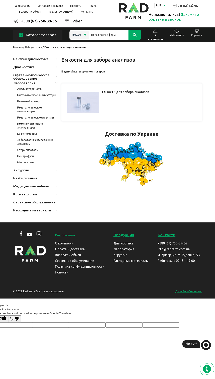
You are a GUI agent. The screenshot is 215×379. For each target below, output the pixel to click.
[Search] (115, 35)
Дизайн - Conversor (188, 291)
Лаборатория (33, 47)
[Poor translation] (14, 318)
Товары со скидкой (60, 11)
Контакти (166, 235)
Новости (76, 5)
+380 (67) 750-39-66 (39, 21)
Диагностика (35, 67)
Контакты (87, 11)
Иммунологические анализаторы (30, 125)
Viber (77, 21)
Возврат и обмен (30, 11)
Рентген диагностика (35, 59)
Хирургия (35, 170)
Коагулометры (27, 133)
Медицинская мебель (35, 186)
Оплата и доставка (50, 5)
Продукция (123, 235)
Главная (18, 47)
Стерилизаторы (28, 150)
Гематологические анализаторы (29, 109)
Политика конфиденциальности (79, 266)
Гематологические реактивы (36, 117)
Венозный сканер (28, 101)
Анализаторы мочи (29, 88)
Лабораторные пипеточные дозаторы (35, 141)
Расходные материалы (35, 210)
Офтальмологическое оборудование (35, 76)
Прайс (93, 5)
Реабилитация (25, 178)
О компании (23, 5)
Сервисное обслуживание (34, 202)
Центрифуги (25, 156)
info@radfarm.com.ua (174, 249)
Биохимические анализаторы (36, 95)
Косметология (35, 194)
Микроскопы (25, 162)
